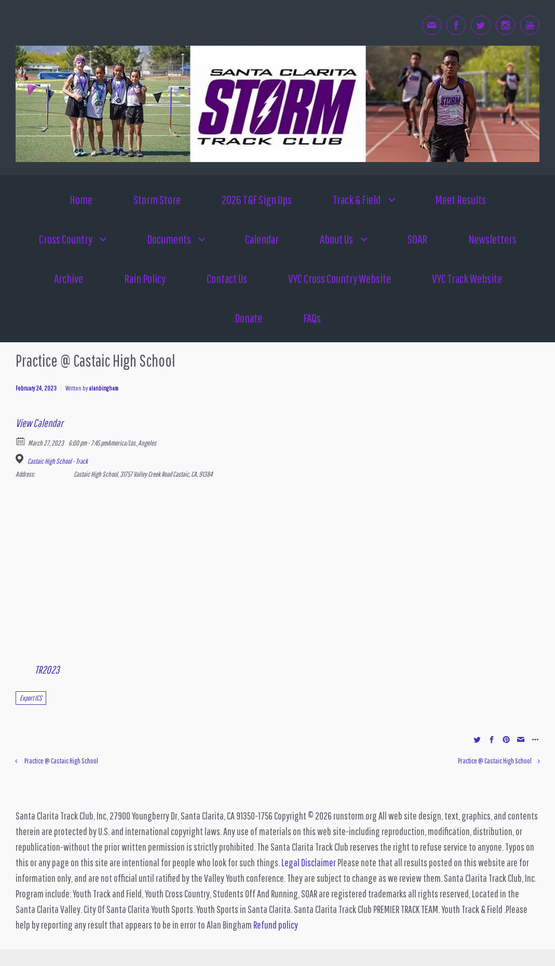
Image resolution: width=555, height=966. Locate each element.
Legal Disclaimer (308, 862)
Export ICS (31, 698)
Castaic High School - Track (58, 461)
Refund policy (275, 925)
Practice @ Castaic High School (61, 760)
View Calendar (39, 423)
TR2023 (47, 669)
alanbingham (103, 388)
